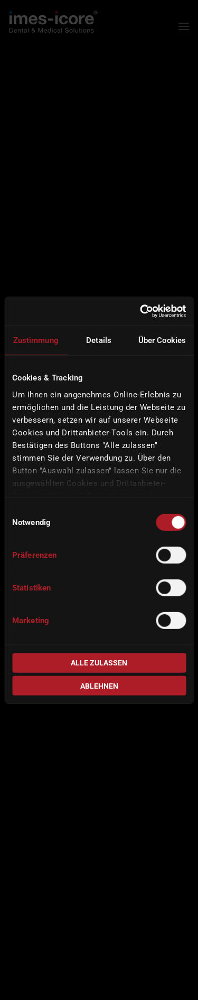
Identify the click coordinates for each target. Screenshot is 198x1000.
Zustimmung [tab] (36, 340)
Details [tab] (98, 340)
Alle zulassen (99, 663)
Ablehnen (99, 685)
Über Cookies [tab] (162, 340)
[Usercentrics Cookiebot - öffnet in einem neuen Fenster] (141, 311)
